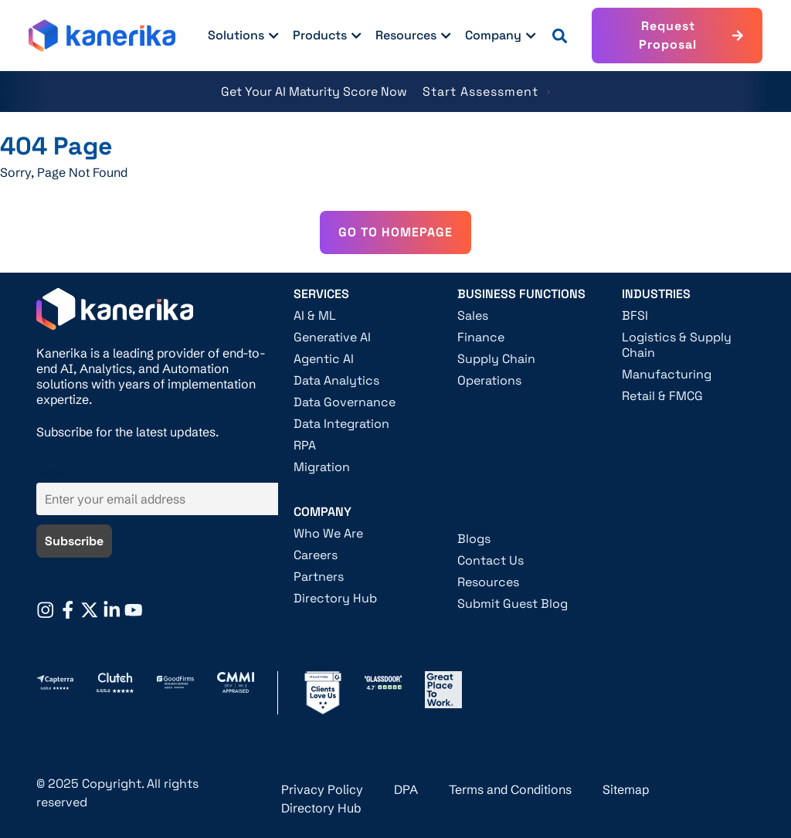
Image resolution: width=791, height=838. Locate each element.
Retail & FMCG (662, 396)
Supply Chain (496, 359)
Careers (316, 555)
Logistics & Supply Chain (677, 345)
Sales (472, 316)
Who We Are (328, 533)
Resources (488, 582)
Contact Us (490, 560)
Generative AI (332, 337)
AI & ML (315, 316)
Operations (489, 380)
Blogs (474, 539)
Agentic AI (324, 359)
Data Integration (341, 424)
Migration (322, 467)
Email (50, 473)
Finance (480, 337)
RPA (305, 445)
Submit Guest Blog (512, 604)
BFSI (635, 316)
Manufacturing (666, 374)
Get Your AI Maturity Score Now (314, 91)
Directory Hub (335, 598)
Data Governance (345, 402)
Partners (319, 577)
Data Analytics (336, 380)
